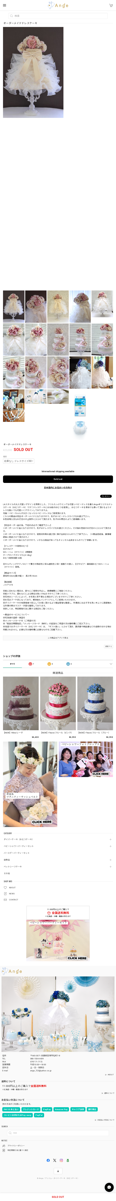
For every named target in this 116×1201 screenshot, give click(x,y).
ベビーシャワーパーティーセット (19, 846)
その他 (7, 873)
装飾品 (7, 860)
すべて (12, 664)
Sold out (58, 479)
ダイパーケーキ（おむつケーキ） (19, 839)
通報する (108, 646)
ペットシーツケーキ (13, 867)
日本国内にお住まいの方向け (58, 487)
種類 (5, 457)
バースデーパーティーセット (17, 853)
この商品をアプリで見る (58, 638)
